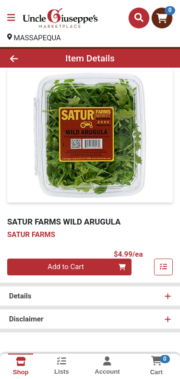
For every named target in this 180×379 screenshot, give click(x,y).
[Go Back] (27, 58)
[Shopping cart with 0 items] (162, 18)
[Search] (139, 17)
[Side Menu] (11, 18)
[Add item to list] (163, 267)
